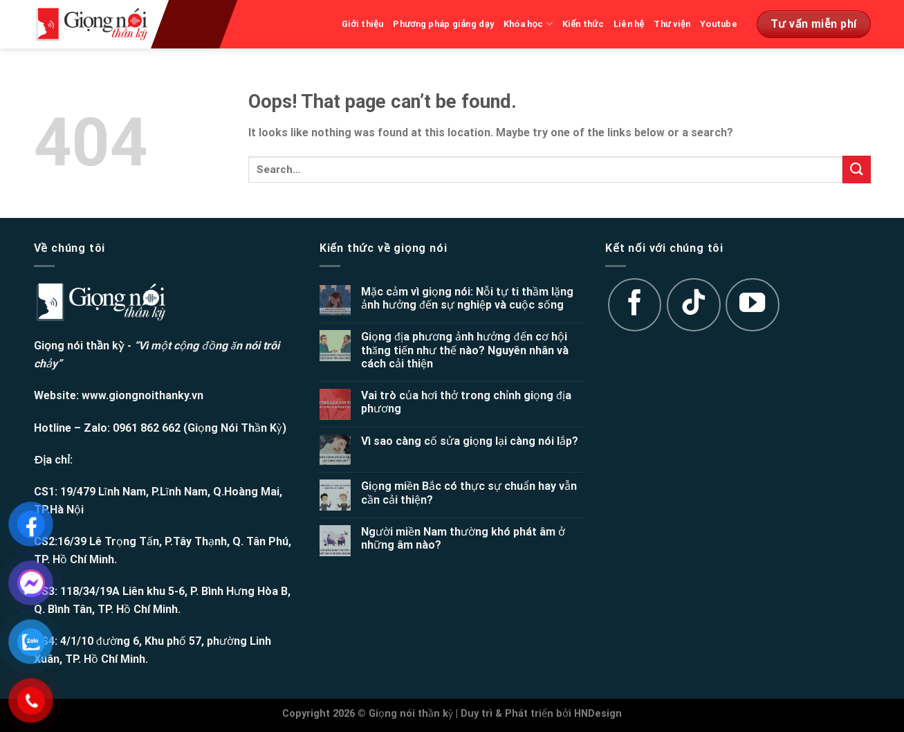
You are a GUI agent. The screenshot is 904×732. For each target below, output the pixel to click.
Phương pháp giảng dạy (443, 24)
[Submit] (856, 169)
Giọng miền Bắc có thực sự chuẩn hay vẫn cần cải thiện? (469, 492)
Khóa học (528, 23)
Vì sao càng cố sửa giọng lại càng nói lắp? (469, 441)
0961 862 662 (147, 427)
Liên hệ (629, 24)
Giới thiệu (363, 24)
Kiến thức (583, 24)
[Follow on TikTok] (694, 305)
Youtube (718, 24)
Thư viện (672, 24)
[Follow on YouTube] (753, 305)
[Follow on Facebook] (635, 305)
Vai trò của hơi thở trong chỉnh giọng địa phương (466, 402)
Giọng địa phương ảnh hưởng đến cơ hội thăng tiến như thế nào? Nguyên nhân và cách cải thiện (465, 349)
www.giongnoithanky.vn (142, 395)
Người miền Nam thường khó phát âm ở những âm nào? (463, 538)
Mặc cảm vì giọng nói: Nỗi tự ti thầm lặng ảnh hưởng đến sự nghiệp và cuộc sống (467, 298)
